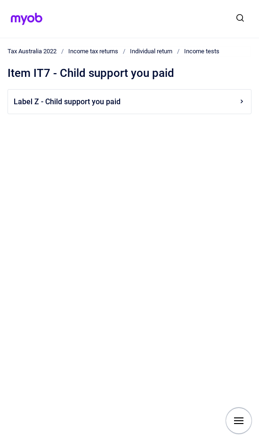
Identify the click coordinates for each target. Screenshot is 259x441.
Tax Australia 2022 (32, 51)
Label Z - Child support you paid (129, 101)
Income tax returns (93, 51)
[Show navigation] (238, 420)
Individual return (151, 51)
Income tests (201, 51)
